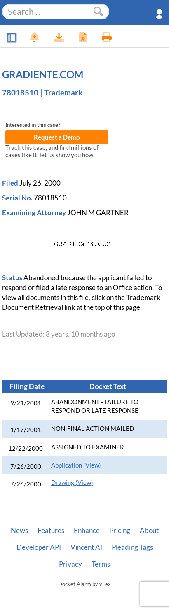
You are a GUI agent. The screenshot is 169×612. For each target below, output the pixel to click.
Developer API (38, 547)
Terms (101, 564)
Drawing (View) (72, 482)
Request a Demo (57, 137)
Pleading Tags (132, 547)
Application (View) (76, 465)
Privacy (70, 564)
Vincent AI (86, 547)
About (149, 530)
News (19, 530)
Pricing (119, 530)
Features (51, 530)
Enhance (87, 530)
